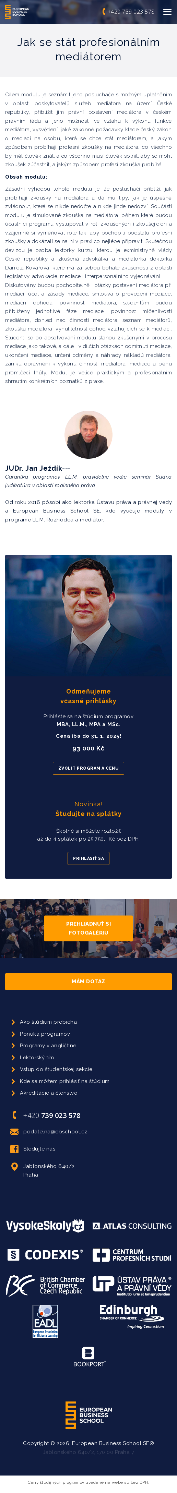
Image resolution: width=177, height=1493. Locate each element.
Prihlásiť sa (88, 858)
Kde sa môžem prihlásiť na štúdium (65, 1081)
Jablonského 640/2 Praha (42, 1170)
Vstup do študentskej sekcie (56, 1069)
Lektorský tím (37, 1058)
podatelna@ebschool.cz (48, 1132)
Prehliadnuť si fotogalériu (88, 928)
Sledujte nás (32, 1149)
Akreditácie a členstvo (49, 1093)
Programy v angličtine (48, 1046)
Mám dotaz (88, 981)
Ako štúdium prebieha (48, 1022)
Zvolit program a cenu (88, 768)
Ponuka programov (45, 1034)
